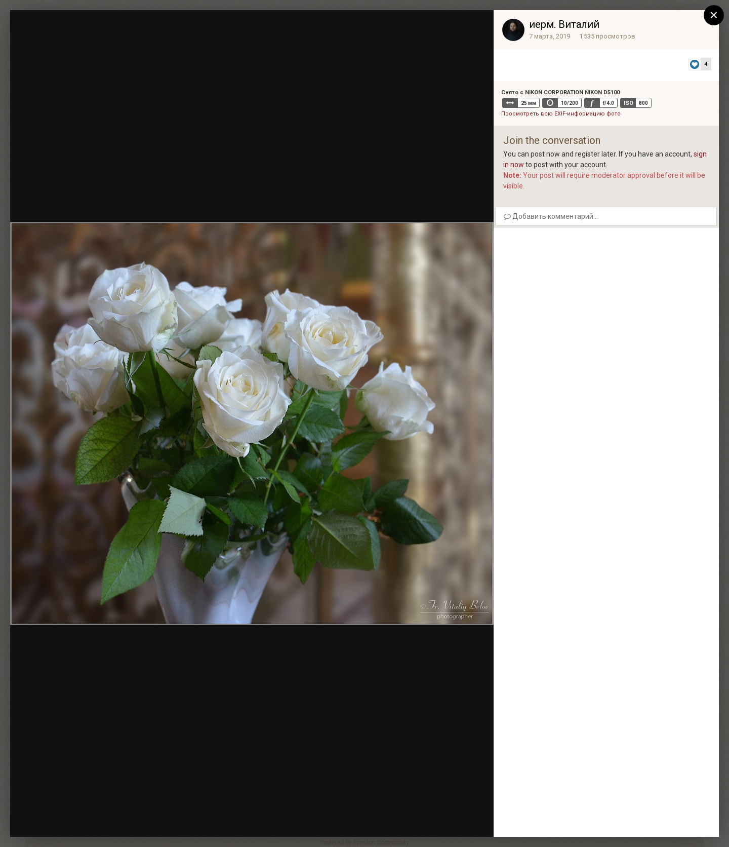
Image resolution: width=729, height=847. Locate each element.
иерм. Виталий (564, 24)
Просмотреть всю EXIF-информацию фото (561, 113)
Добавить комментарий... (551, 216)
